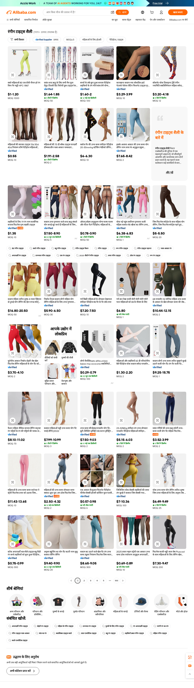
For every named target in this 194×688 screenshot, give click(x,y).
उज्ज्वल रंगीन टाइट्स (41, 255)
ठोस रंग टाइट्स (133, 255)
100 (116, 580)
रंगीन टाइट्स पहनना (142, 248)
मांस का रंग (41, 633)
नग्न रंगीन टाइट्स (120, 248)
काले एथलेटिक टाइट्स (18, 640)
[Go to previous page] (71, 581)
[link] (190, 657)
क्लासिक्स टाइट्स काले (62, 633)
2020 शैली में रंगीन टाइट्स (87, 255)
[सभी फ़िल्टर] (17, 39)
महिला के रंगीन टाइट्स (63, 626)
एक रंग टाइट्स (63, 255)
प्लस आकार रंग (164, 248)
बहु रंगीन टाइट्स (58, 248)
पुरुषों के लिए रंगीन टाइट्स (113, 626)
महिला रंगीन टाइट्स (158, 633)
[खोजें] (122, 12)
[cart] (152, 12)
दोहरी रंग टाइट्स (41, 626)
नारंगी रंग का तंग (161, 626)
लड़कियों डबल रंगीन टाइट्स (133, 633)
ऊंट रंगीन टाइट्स (16, 248)
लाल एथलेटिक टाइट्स (87, 633)
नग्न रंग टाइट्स (153, 255)
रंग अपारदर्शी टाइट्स (138, 626)
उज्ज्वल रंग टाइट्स (87, 626)
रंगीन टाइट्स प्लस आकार (19, 633)
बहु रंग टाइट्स (108, 633)
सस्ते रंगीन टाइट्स (37, 248)
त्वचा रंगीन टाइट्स (113, 255)
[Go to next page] (123, 581)
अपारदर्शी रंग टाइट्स (17, 255)
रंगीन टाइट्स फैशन (80, 248)
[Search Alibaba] (77, 12)
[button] (112, 12)
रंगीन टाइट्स (101, 248)
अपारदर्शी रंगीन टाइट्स (18, 626)
